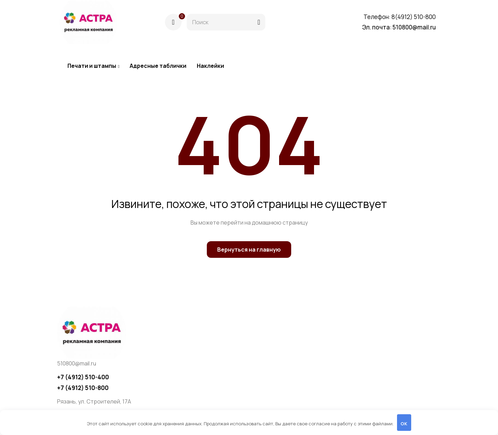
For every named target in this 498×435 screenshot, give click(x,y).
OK (403, 423)
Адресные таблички (158, 66)
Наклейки (210, 66)
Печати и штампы (93, 66)
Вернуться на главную (249, 249)
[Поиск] (258, 22)
